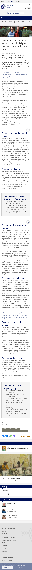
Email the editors (25, 436)
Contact (4, 531)
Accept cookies (7, 567)
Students (11, 1)
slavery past (24, 431)
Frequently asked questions (9, 529)
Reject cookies (21, 567)
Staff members (17, 1)
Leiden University (4, 1)
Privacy (3, 554)
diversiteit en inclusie (8, 431)
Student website (2, 22)
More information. (21, 565)
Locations (4, 534)
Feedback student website (9, 540)
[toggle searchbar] (29, 5)
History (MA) (5, 494)
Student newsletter (7, 560)
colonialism (16, 428)
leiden (17, 431)
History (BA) (5, 490)
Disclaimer (4, 545)
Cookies (4, 542)
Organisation (5, 551)
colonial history (7, 428)
